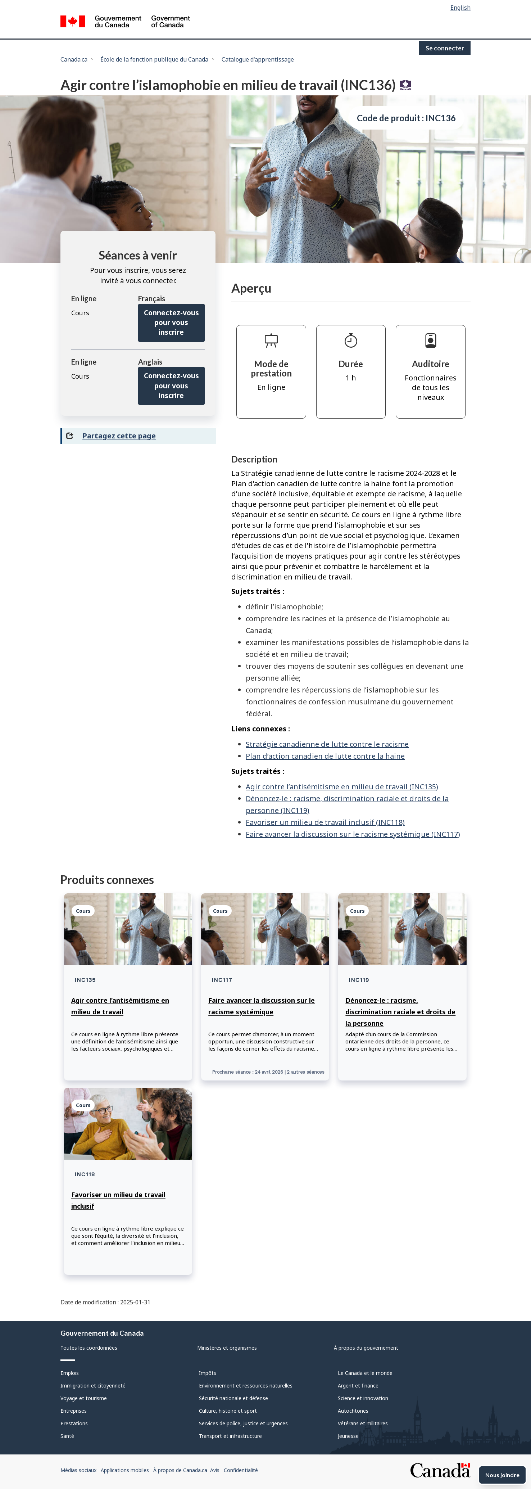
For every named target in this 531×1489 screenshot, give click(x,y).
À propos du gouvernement (366, 1347)
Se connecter (445, 48)
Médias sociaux (78, 1470)
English (460, 8)
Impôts (207, 1373)
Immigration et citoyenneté (93, 1385)
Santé (67, 1435)
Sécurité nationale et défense (233, 1398)
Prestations (74, 1423)
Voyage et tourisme (83, 1398)
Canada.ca (73, 59)
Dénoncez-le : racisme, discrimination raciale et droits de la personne (400, 1012)
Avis (214, 1470)
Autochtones (353, 1410)
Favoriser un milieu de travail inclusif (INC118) (325, 822)
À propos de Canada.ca (180, 1470)
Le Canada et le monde (365, 1373)
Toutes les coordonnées (88, 1347)
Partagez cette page (119, 436)
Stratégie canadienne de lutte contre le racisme (327, 744)
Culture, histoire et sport (228, 1410)
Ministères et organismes (227, 1347)
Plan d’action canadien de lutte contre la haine (325, 756)
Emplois (69, 1373)
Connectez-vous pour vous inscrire (171, 322)
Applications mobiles (125, 1470)
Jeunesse (348, 1435)
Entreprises (73, 1410)
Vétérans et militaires (363, 1423)
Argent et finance (358, 1385)
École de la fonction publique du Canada (154, 59)
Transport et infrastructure (230, 1435)
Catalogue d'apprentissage (258, 59)
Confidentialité (241, 1470)
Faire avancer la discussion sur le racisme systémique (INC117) (353, 834)
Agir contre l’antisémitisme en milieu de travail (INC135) (342, 786)
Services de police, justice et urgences (243, 1423)
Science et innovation (363, 1398)
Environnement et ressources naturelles (245, 1385)
